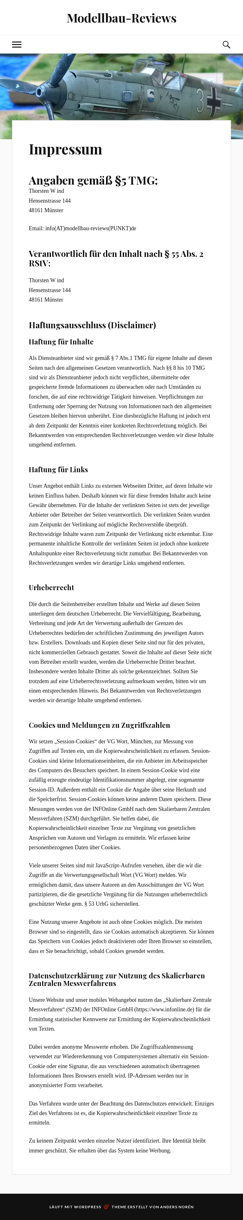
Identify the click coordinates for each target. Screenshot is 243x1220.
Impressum (65, 148)
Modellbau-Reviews (122, 18)
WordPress (87, 1206)
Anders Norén (177, 1206)
